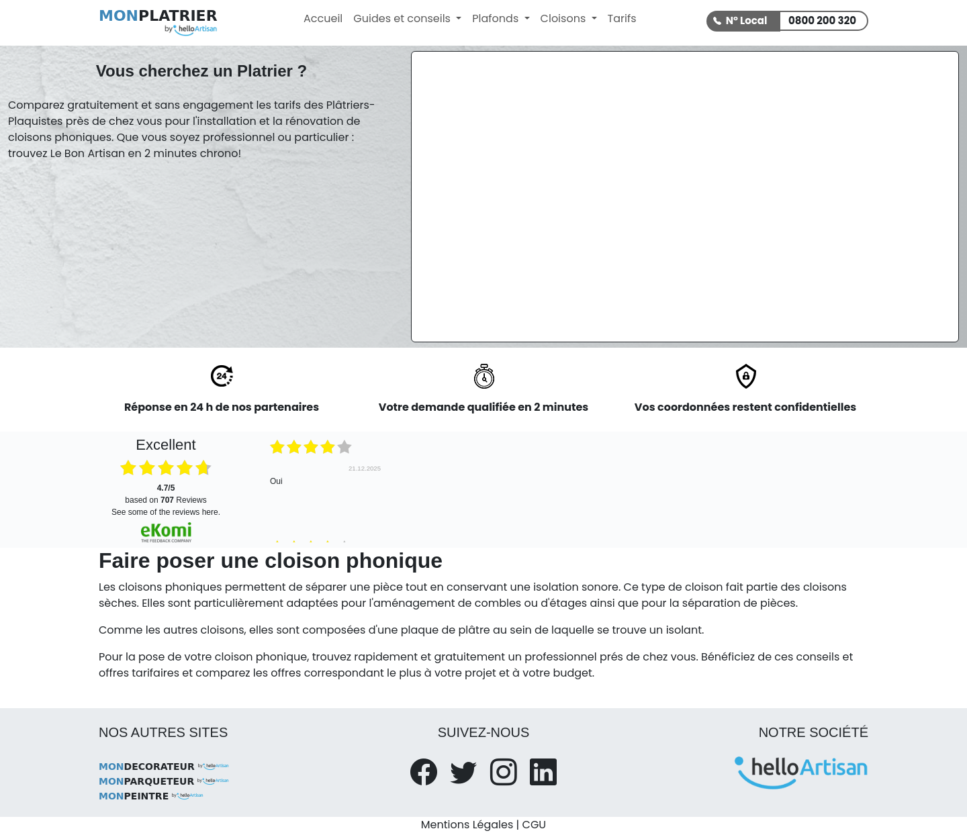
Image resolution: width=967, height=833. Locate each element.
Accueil (323, 18)
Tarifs (622, 18)
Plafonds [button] (496, 18)
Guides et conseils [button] (403, 18)
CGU (534, 824)
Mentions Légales (467, 824)
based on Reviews (165, 494)
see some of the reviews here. (165, 512)
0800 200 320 (822, 20)
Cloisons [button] (565, 18)
